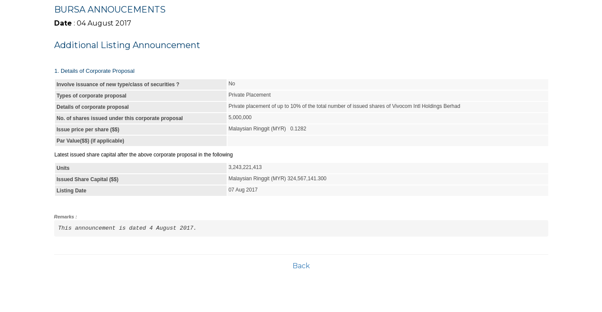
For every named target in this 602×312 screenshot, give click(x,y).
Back (301, 266)
